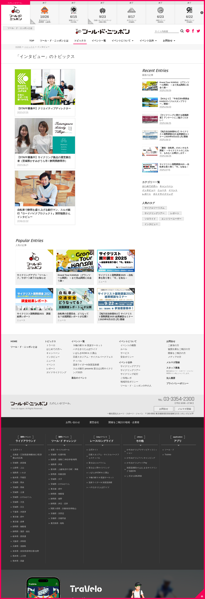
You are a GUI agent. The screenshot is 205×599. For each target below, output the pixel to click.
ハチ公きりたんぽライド (85, 302)
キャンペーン (166, 187)
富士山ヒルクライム (97, 415)
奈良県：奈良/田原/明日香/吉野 (26, 503)
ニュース (162, 191)
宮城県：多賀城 (19, 415)
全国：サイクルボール (60, 401)
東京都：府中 (18, 469)
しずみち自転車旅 (134, 428)
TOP (31, 41)
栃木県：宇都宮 (19, 429)
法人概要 (170, 331)
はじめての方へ (150, 187)
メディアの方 (174, 309)
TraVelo (168, 406)
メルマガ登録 (173, 315)
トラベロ (50, 298)
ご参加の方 (173, 298)
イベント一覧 (99, 41)
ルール (123, 302)
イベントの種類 (128, 298)
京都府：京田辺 (57, 465)
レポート (146, 195)
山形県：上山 (18, 420)
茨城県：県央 (18, 434)
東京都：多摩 (18, 473)
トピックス (80, 41)
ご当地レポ (126, 330)
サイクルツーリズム (154, 208)
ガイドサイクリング (163, 195)
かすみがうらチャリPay (137, 415)
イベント (173, 191)
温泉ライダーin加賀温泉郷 (86, 317)
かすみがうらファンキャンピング (141, 410)
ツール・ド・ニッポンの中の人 (135, 338)
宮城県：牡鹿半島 (58, 406)
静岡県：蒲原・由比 (21, 483)
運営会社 (94, 374)
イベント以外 (147, 41)
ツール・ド (169, 401)
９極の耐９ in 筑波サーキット (88, 298)
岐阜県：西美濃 (19, 488)
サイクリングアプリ (130, 319)
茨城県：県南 (18, 439)
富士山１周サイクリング (99, 420)
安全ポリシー (127, 309)
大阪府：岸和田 (19, 493)
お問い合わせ (73, 374)
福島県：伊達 (56, 416)
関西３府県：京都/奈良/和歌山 (63, 460)
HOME (19, 48)
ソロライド (149, 219)
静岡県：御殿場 (19, 478)
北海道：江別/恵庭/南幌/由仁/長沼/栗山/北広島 (27, 408)
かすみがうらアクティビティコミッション (142, 403)
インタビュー (148, 191)
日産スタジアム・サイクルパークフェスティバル (104, 408)
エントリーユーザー (170, 219)
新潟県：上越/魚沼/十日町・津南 (64, 421)
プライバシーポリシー (177, 336)
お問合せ (167, 41)
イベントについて (121, 41)
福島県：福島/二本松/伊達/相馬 (64, 411)
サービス (124, 306)
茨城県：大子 (56, 431)
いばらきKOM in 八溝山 (85, 306)
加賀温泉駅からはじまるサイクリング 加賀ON (142, 421)
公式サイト (17, 401)
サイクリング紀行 (129, 327)
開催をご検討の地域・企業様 (123, 374)
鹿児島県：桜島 (57, 475)
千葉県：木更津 (19, 464)
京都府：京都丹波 (58, 470)
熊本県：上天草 (19, 508)
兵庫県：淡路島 (19, 498)
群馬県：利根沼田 (58, 426)
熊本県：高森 (18, 513)
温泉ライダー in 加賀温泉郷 (100, 434)
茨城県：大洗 (18, 454)
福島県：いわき (19, 424)
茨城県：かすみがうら (22, 449)
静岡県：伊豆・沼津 (59, 455)
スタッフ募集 (173, 320)
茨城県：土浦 (18, 444)
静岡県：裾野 (56, 451)
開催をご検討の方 (177, 306)
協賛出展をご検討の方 (179, 302)
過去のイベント (79, 330)
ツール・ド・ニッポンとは (20, 29)
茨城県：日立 (18, 459)
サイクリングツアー (154, 214)
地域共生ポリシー (129, 334)
